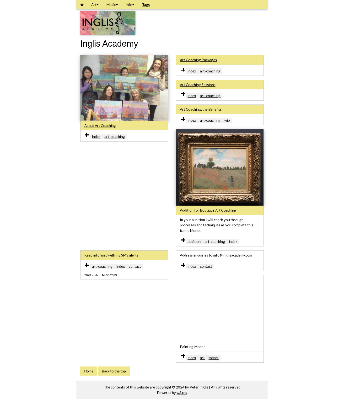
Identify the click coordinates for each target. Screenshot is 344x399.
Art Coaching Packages (198, 60)
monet (214, 357)
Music (112, 4)
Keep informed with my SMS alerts (111, 255)
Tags (146, 4)
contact (135, 266)
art (202, 357)
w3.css (182, 392)
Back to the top (114, 371)
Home (88, 371)
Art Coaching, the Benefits (201, 109)
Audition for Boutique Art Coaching (208, 210)
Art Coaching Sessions (197, 84)
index (96, 136)
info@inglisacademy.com (232, 255)
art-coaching (114, 136)
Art (95, 4)
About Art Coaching (100, 125)
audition (194, 241)
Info (130, 4)
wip (227, 120)
